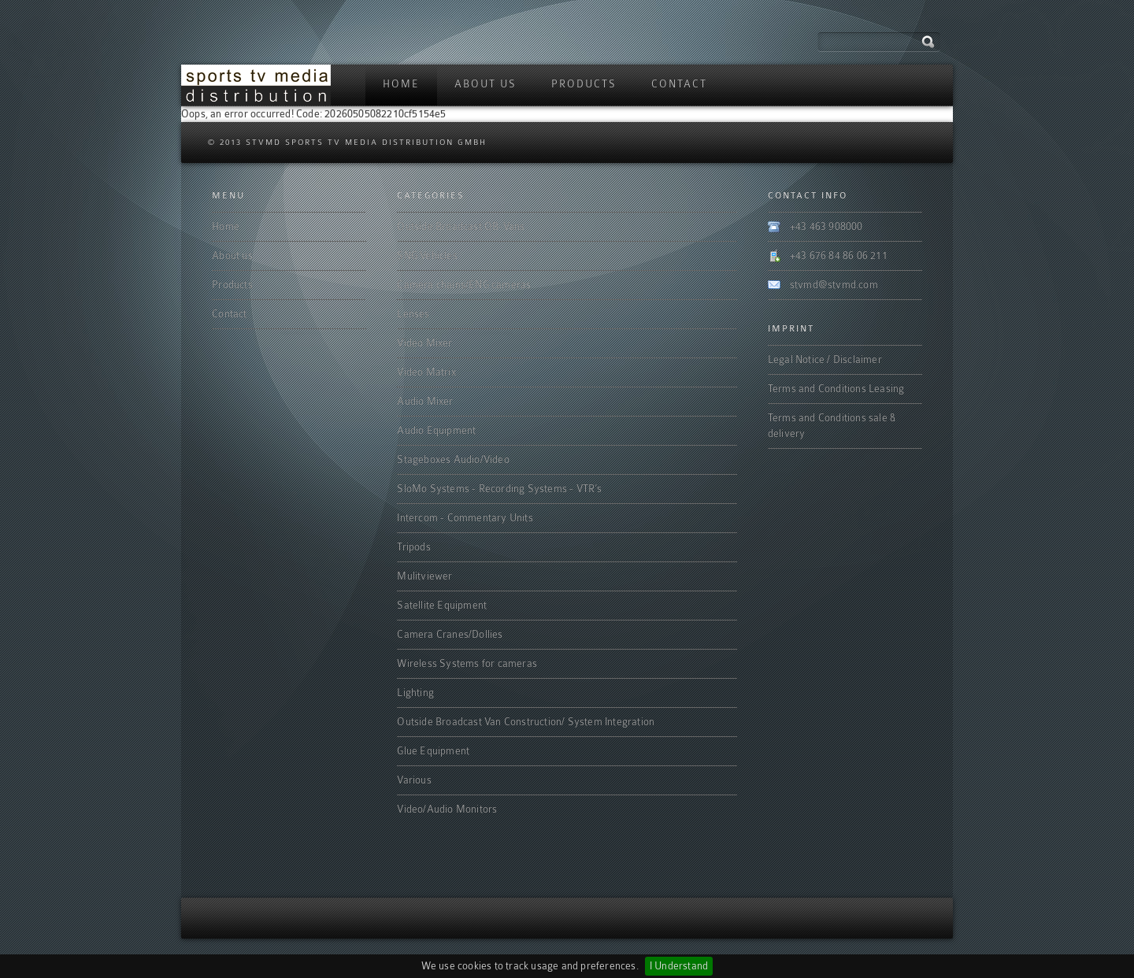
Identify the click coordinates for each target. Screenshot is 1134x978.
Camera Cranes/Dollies (449, 634)
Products (584, 84)
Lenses (413, 314)
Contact (679, 84)
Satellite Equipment (442, 605)
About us (485, 84)
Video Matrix (426, 372)
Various (414, 780)
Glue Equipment (433, 751)
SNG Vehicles (427, 255)
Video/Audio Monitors (447, 809)
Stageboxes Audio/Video (453, 459)
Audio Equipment (436, 430)
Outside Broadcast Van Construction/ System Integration (525, 722)
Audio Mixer (425, 401)
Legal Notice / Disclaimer (825, 359)
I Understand (679, 966)
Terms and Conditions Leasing (836, 389)
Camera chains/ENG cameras (464, 285)
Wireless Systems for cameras (467, 663)
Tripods (413, 547)
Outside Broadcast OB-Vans (460, 226)
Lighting (415, 692)
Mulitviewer (424, 576)
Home (401, 84)
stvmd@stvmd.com (834, 285)
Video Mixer (424, 343)
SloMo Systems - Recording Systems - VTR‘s (499, 489)
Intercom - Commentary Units (464, 518)
